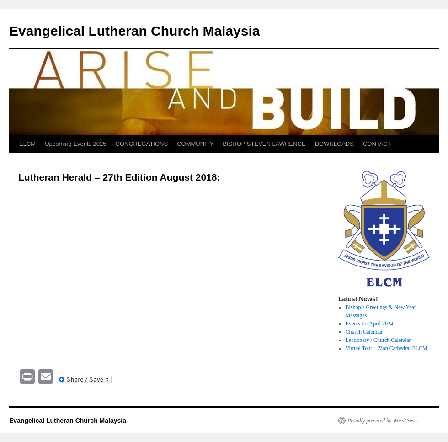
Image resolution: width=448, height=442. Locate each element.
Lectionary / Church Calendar (378, 340)
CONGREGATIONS (142, 143)
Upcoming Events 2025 (75, 143)
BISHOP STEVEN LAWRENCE (264, 143)
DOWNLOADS (334, 143)
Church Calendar (364, 332)
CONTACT (377, 143)
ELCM (27, 143)
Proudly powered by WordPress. (382, 420)
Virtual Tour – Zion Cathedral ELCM (386, 348)
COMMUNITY (195, 143)
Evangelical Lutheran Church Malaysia (134, 30)
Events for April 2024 (369, 323)
